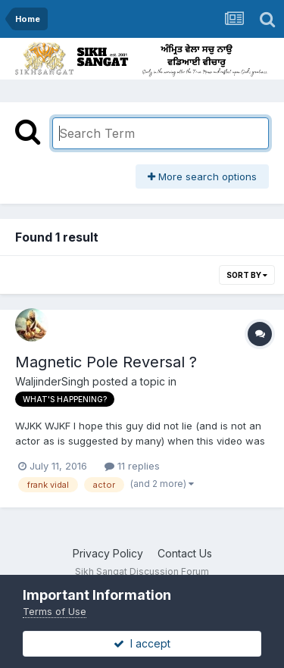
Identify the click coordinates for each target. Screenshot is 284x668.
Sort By (246, 274)
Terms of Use (54, 611)
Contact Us (185, 553)
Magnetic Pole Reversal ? (106, 362)
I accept (142, 643)
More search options (202, 176)
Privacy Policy (108, 553)
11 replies (132, 466)
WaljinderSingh (52, 381)
